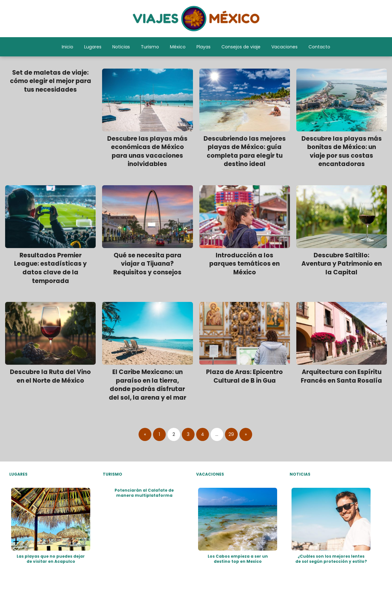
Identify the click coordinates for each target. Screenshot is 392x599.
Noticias (121, 47)
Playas (203, 47)
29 (231, 434)
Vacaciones (284, 47)
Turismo (150, 47)
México (178, 47)
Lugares (92, 47)
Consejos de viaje (240, 47)
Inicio (67, 47)
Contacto (319, 47)
